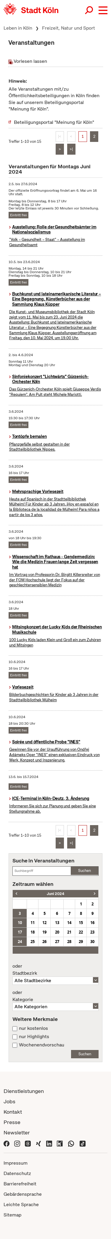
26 (44, 941)
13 (57, 922)
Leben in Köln (18, 28)
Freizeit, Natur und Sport (68, 28)
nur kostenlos (33, 1028)
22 (81, 932)
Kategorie (55, 996)
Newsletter (17, 1132)
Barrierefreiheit (20, 1184)
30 (92, 941)
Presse (12, 1122)
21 (69, 932)
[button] (103, 10)
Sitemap (12, 1215)
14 (69, 922)
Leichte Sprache (21, 1204)
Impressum (16, 1163)
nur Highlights (34, 1036)
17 (20, 932)
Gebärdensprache (23, 1194)
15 (81, 922)
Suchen (84, 870)
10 (20, 922)
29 (81, 941)
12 (44, 922)
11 (32, 922)
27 (57, 941)
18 (32, 932)
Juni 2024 (55, 893)
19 (44, 932)
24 (20, 941)
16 (92, 922)
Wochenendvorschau (41, 1045)
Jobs (9, 1101)
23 (92, 932)
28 (69, 941)
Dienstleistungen (24, 1091)
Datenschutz (17, 1173)
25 (32, 941)
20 (57, 932)
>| (71, 149)
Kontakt (13, 1111)
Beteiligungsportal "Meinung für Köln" (54, 122)
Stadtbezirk (55, 969)
